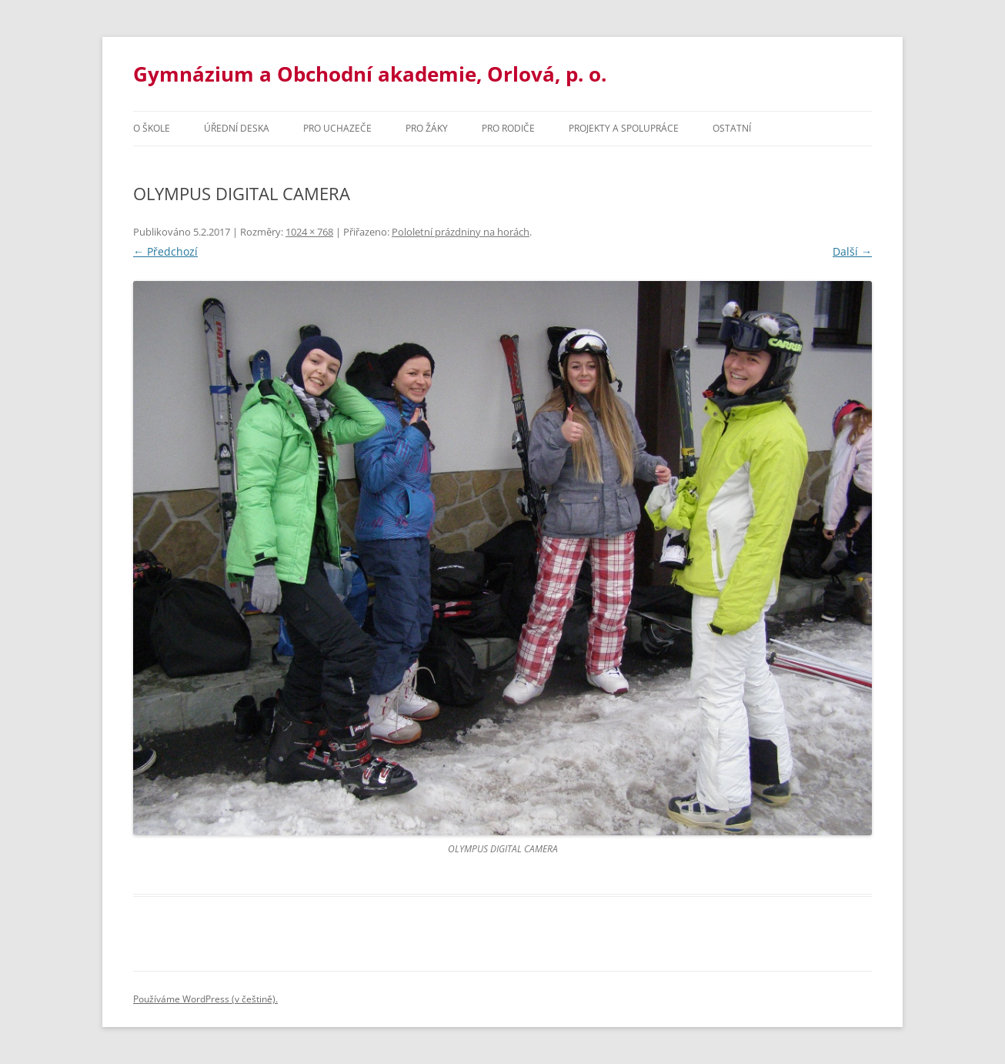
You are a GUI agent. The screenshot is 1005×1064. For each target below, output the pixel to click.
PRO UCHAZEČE (337, 128)
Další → (852, 251)
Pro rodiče (508, 128)
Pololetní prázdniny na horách (460, 232)
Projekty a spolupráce (624, 128)
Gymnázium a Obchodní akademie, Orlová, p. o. (369, 74)
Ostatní (732, 128)
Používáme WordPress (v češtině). (205, 998)
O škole (151, 128)
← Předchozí (165, 251)
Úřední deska (236, 128)
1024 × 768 (309, 232)
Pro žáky (427, 128)
